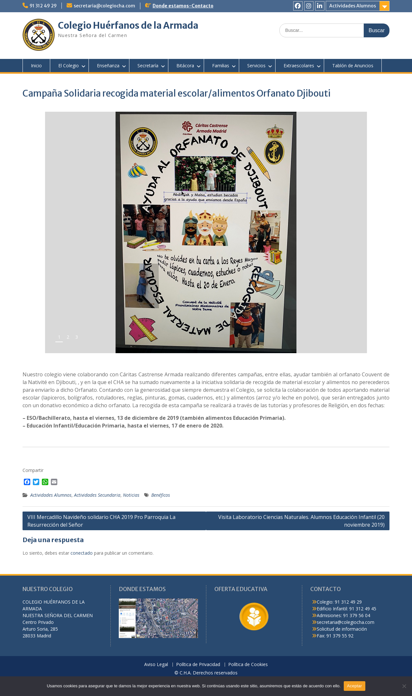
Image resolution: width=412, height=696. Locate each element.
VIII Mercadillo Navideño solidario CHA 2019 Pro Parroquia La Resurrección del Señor (101, 520)
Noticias (131, 495)
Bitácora (185, 65)
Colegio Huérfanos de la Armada (128, 25)
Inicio (36, 65)
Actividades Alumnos (352, 6)
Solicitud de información (342, 629)
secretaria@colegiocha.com (104, 6)
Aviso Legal (156, 665)
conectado (81, 553)
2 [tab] (68, 337)
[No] (404, 686)
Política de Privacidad (198, 665)
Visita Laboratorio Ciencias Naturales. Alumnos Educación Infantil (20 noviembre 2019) (301, 520)
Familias (220, 65)
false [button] (340, 339)
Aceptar (354, 685)
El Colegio (68, 65)
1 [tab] (59, 337)
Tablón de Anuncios (352, 65)
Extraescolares (299, 65)
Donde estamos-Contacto (183, 6)
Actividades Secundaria (97, 495)
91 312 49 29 (43, 6)
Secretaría (147, 65)
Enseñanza (108, 65)
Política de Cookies (248, 665)
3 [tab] (76, 337)
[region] (206, 232)
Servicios (256, 65)
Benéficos (160, 495)
